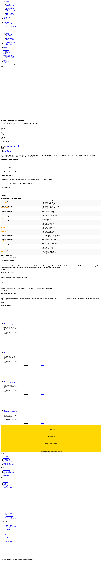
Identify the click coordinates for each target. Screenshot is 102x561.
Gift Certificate (6, 17)
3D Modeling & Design (11, 10)
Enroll (2, 147)
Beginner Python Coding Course (10, 411)
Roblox (8, 9)
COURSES (6, 1)
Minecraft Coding (10, 5)
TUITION (5, 12)
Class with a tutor (10, 25)
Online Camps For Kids (8, 472)
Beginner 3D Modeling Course (10, 382)
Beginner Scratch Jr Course (9, 353)
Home (4, 60)
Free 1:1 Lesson (10, 14)
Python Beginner (10, 7)
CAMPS (5, 16)
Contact (8, 21)
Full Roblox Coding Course (9, 324)
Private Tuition (9, 13)
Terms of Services (7, 487)
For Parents (6, 22)
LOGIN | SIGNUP (7, 23)
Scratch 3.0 (6, 458)
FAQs (4, 484)
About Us (8, 19)
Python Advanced (10, 8)
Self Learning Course (11, 26)
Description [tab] (6, 150)
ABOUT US (6, 18)
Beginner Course (15, 146)
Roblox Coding (6, 463)
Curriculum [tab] (6, 152)
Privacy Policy (6, 485)
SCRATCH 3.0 (9, 4)
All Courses (6, 61)
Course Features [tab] (7, 151)
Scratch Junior (9, 3)
